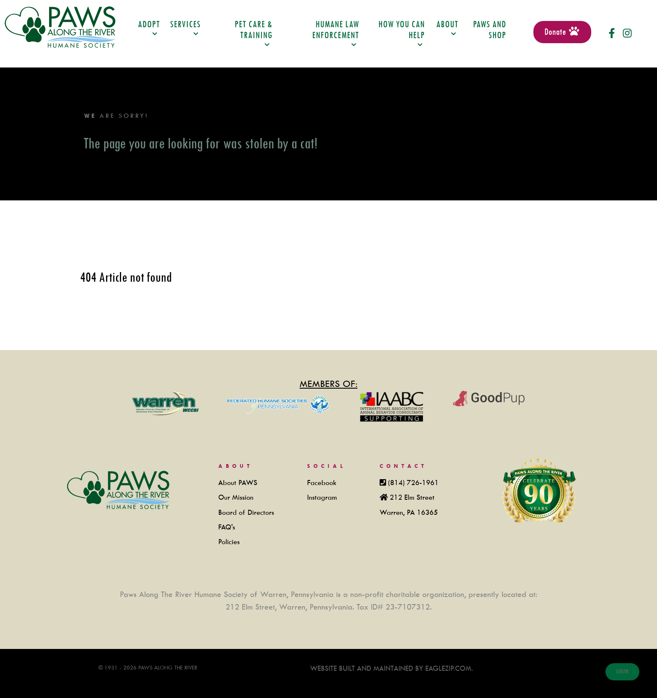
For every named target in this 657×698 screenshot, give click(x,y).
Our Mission (235, 497)
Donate (562, 31)
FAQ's (226, 527)
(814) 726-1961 (413, 483)
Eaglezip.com (447, 668)
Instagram (322, 497)
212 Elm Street (412, 497)
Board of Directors (246, 512)
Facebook (321, 483)
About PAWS (237, 483)
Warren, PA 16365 (409, 512)
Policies (229, 542)
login (622, 671)
